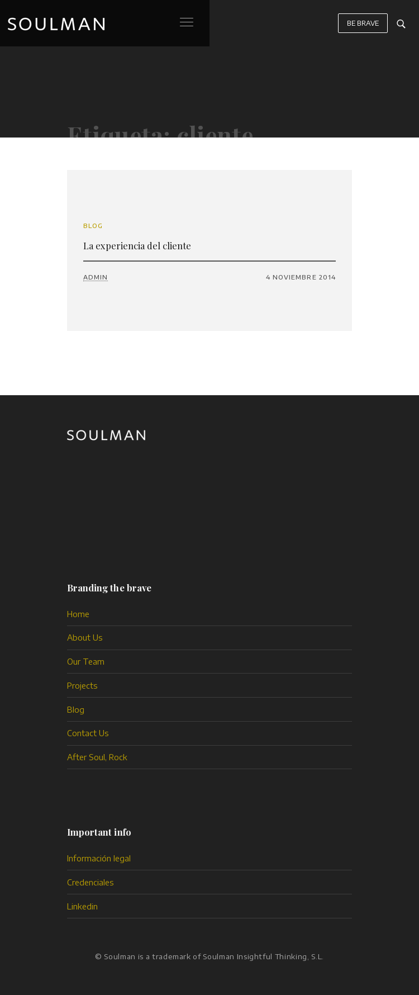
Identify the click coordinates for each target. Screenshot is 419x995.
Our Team (85, 661)
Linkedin (82, 906)
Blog (93, 225)
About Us (85, 637)
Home (78, 614)
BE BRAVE (363, 23)
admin (95, 277)
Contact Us (88, 733)
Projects (82, 685)
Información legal (99, 858)
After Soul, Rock (97, 757)
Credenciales (90, 882)
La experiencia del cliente (137, 245)
